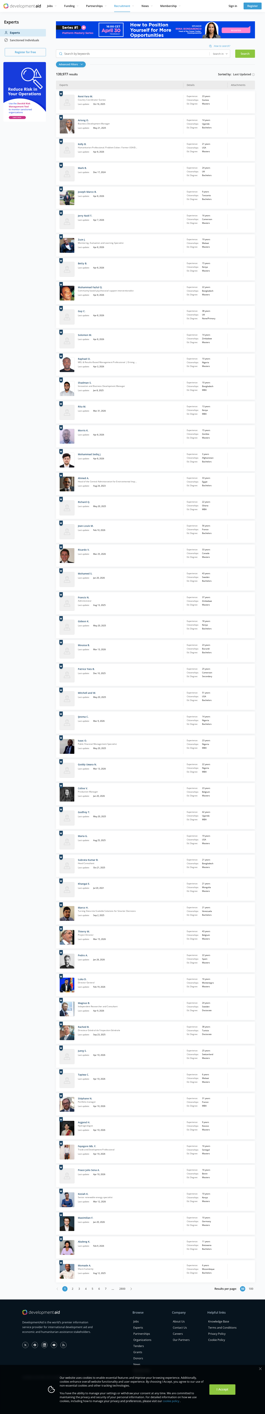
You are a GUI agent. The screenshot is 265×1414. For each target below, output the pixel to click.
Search (245, 54)
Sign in (233, 6)
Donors (138, 1358)
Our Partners (181, 1340)
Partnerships (94, 6)
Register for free (25, 52)
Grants (137, 1352)
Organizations (142, 1340)
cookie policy (171, 1401)
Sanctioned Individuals (21, 40)
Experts (12, 33)
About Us (179, 1321)
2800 (122, 1289)
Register (252, 6)
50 (242, 1289)
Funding (69, 6)
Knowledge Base (218, 1321)
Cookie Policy (216, 1340)
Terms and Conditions (222, 1327)
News (145, 6)
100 (251, 1289)
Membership (168, 6)
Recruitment (122, 6)
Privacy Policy (217, 1334)
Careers (178, 1334)
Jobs (50, 6)
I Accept (222, 1389)
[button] (71, 64)
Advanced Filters (71, 64)
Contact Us (180, 1327)
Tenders (138, 1346)
